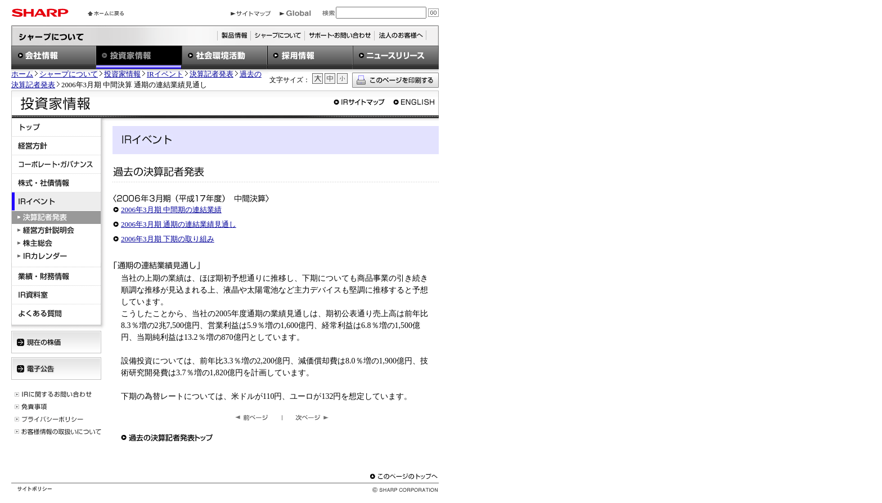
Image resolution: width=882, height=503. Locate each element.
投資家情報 (122, 74)
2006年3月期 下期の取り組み (167, 239)
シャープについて (68, 74)
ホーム (22, 74)
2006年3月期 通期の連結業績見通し (178, 224)
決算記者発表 (211, 74)
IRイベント (165, 74)
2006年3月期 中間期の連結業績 (171, 209)
